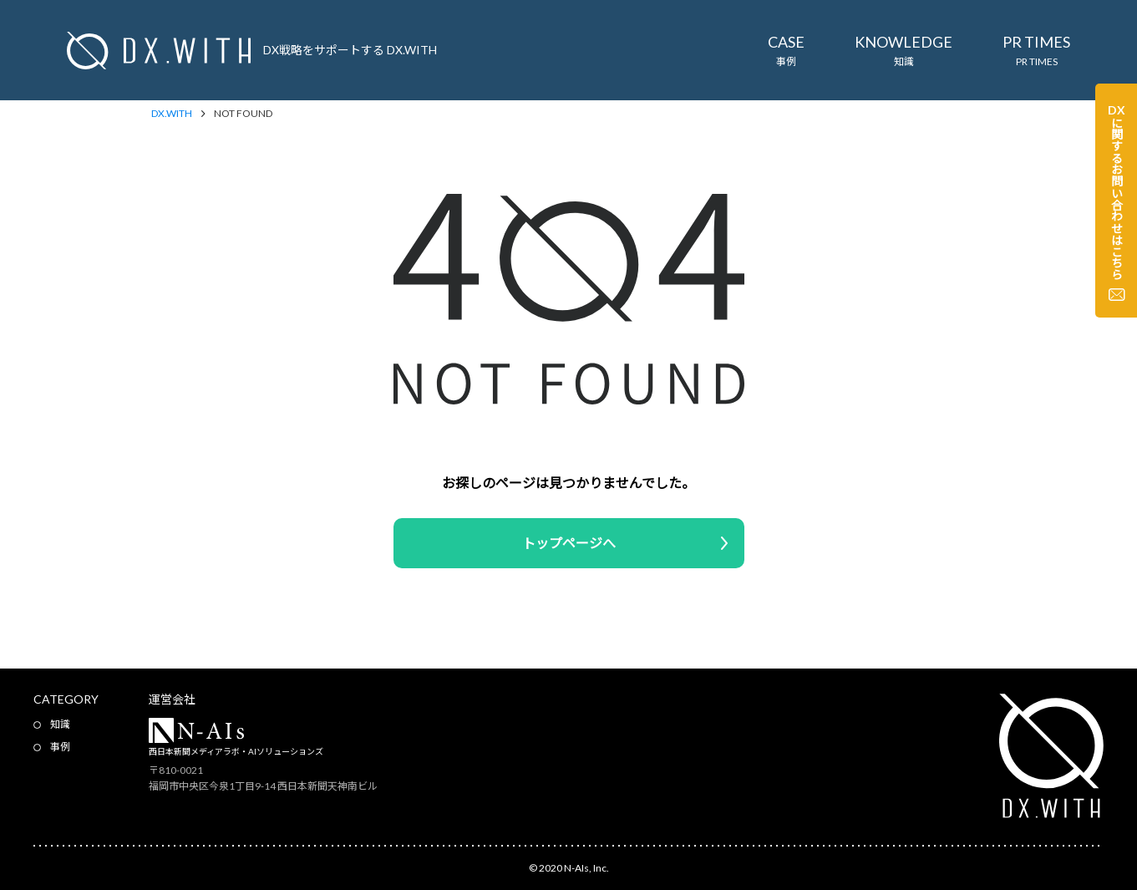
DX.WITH (171, 114)
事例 (60, 746)
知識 (60, 724)
